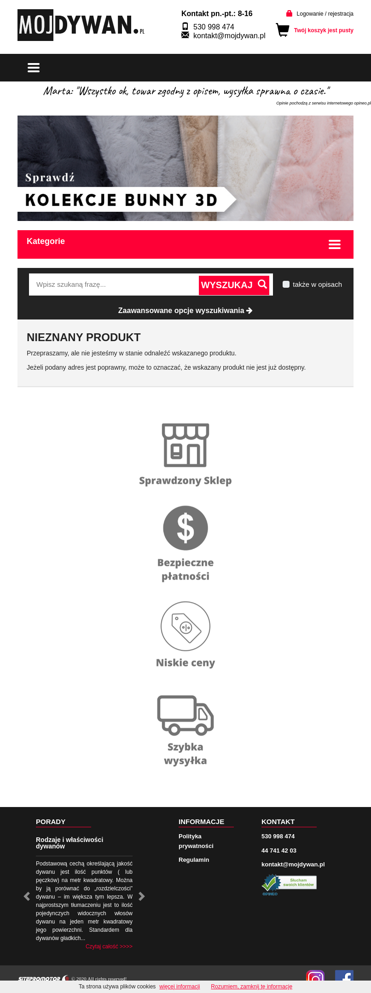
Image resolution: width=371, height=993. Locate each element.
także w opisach (317, 284)
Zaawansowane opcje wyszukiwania (185, 310)
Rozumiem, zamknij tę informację (251, 986)
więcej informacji (179, 986)
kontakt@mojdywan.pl (229, 36)
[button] (26, 896)
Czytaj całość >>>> (109, 946)
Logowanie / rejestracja (325, 14)
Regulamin (194, 859)
